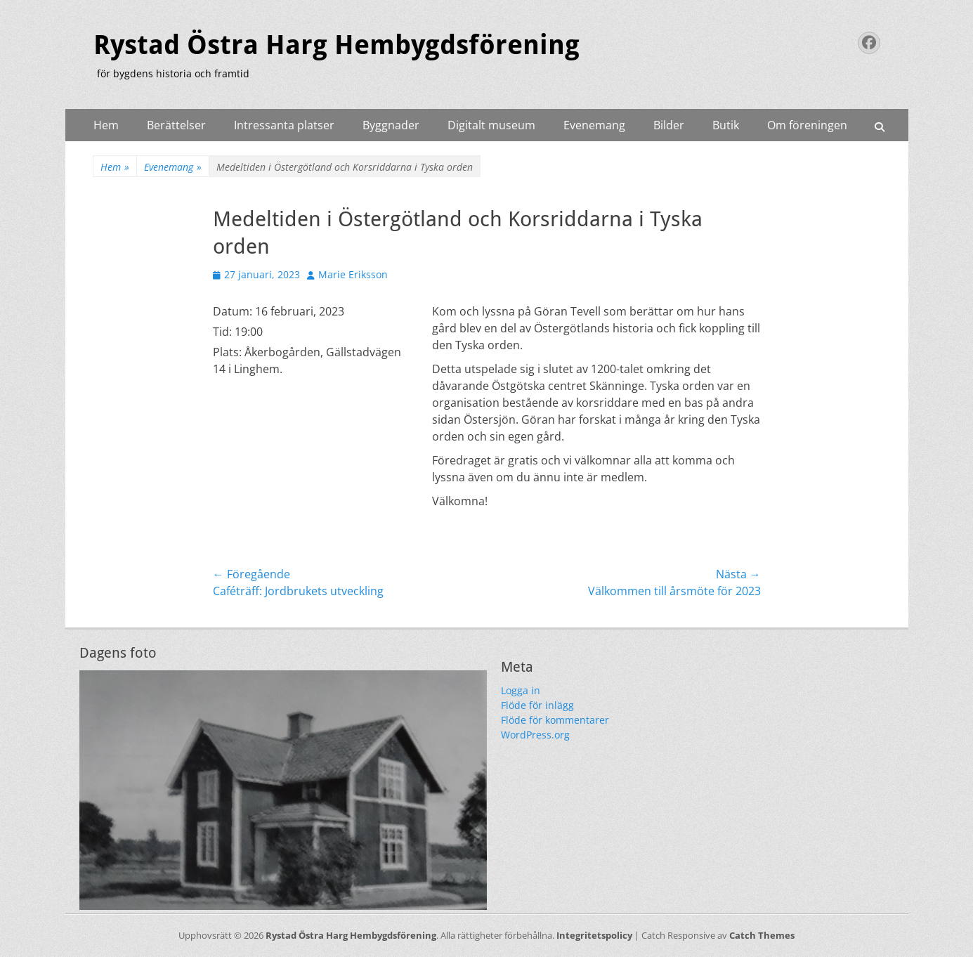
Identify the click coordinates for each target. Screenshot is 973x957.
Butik (725, 125)
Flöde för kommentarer (555, 720)
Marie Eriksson (353, 274)
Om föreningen (807, 125)
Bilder (668, 125)
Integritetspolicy (594, 935)
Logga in (520, 690)
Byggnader (391, 125)
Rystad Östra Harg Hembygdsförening (336, 45)
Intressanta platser (284, 125)
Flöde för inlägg (537, 705)
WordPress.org (535, 734)
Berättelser (176, 125)
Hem (106, 125)
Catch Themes (762, 935)
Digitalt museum (491, 125)
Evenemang (594, 125)
